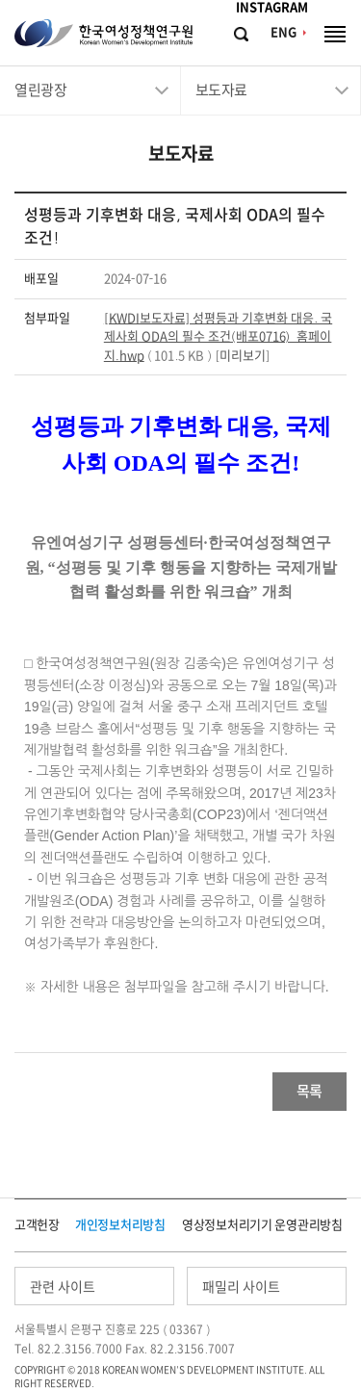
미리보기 (242, 355)
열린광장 (40, 90)
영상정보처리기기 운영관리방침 (262, 1225)
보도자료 (221, 90)
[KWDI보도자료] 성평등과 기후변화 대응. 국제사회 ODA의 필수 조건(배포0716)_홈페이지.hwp (218, 337)
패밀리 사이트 (241, 1287)
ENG (284, 32)
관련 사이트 (62, 1287)
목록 (309, 1091)
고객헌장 (37, 1225)
